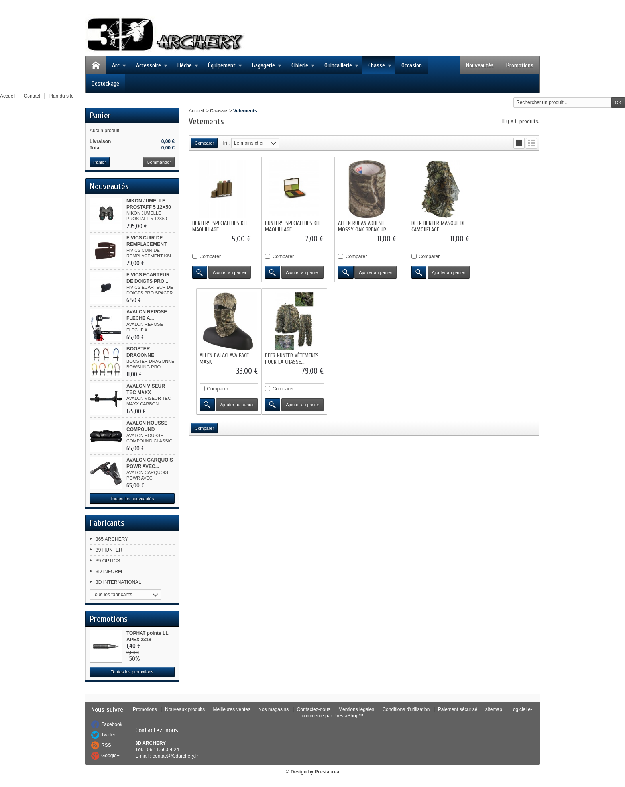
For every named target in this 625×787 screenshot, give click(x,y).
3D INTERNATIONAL (118, 582)
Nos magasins (273, 709)
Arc (119, 65)
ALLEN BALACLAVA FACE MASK (503, 225)
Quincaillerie (341, 65)
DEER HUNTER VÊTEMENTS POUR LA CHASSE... (219, 355)
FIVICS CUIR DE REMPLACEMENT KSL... (146, 244)
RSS (106, 745)
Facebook (111, 724)
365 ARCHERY (112, 539)
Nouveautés (480, 65)
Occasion (411, 65)
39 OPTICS (108, 561)
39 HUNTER (109, 550)
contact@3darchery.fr (175, 756)
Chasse (380, 65)
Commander (159, 162)
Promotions (519, 65)
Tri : (226, 143)
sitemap (493, 709)
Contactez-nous (313, 709)
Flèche (188, 65)
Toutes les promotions (132, 672)
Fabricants (107, 523)
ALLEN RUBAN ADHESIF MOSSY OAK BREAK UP (360, 225)
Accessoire (152, 65)
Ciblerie (303, 65)
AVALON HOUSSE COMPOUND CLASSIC (146, 429)
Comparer (210, 255)
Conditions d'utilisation (406, 709)
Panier (100, 115)
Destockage (105, 83)
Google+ (110, 755)
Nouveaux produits (185, 709)
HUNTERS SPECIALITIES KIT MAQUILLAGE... (219, 225)
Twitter (108, 735)
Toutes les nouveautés (132, 498)
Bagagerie (267, 65)
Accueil (196, 111)
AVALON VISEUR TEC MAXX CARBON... (145, 392)
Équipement (225, 65)
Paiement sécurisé (458, 709)
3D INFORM (109, 571)
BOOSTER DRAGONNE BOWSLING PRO (145, 355)
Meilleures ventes (231, 709)
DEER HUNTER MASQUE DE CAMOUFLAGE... (434, 225)
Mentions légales (356, 709)
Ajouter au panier (229, 271)
